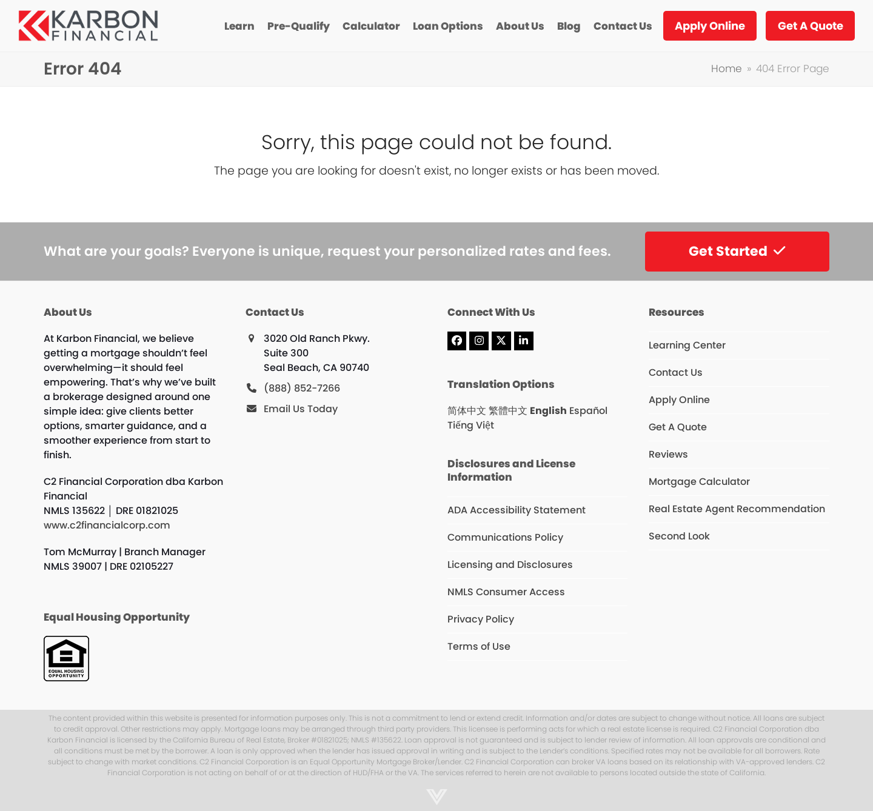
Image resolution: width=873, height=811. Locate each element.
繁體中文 (508, 411)
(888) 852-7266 (302, 388)
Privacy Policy (480, 619)
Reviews (668, 454)
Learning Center (687, 345)
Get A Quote (678, 427)
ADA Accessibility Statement (516, 510)
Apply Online (679, 400)
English (548, 411)
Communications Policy (505, 537)
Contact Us (676, 372)
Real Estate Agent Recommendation (737, 509)
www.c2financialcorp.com (107, 525)
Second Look (679, 536)
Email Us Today (301, 409)
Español (588, 411)
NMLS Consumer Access (506, 592)
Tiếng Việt (470, 425)
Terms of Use (478, 646)
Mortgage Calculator (699, 482)
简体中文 (466, 411)
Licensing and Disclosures (510, 565)
